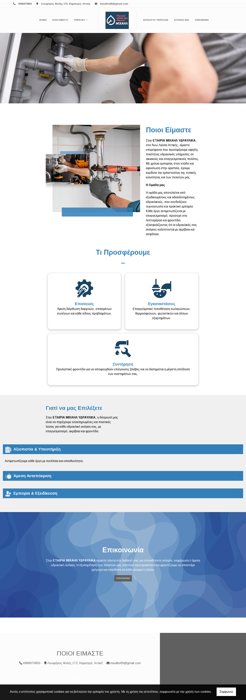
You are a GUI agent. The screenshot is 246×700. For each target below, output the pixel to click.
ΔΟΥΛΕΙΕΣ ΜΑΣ (181, 20)
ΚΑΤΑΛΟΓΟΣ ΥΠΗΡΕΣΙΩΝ (155, 20)
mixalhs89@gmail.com (114, 3)
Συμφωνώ (226, 691)
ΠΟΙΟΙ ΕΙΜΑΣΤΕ (60, 20)
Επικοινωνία (123, 578)
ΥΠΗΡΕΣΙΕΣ (80, 20)
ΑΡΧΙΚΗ (43, 20)
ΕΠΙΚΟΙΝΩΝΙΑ (202, 20)
